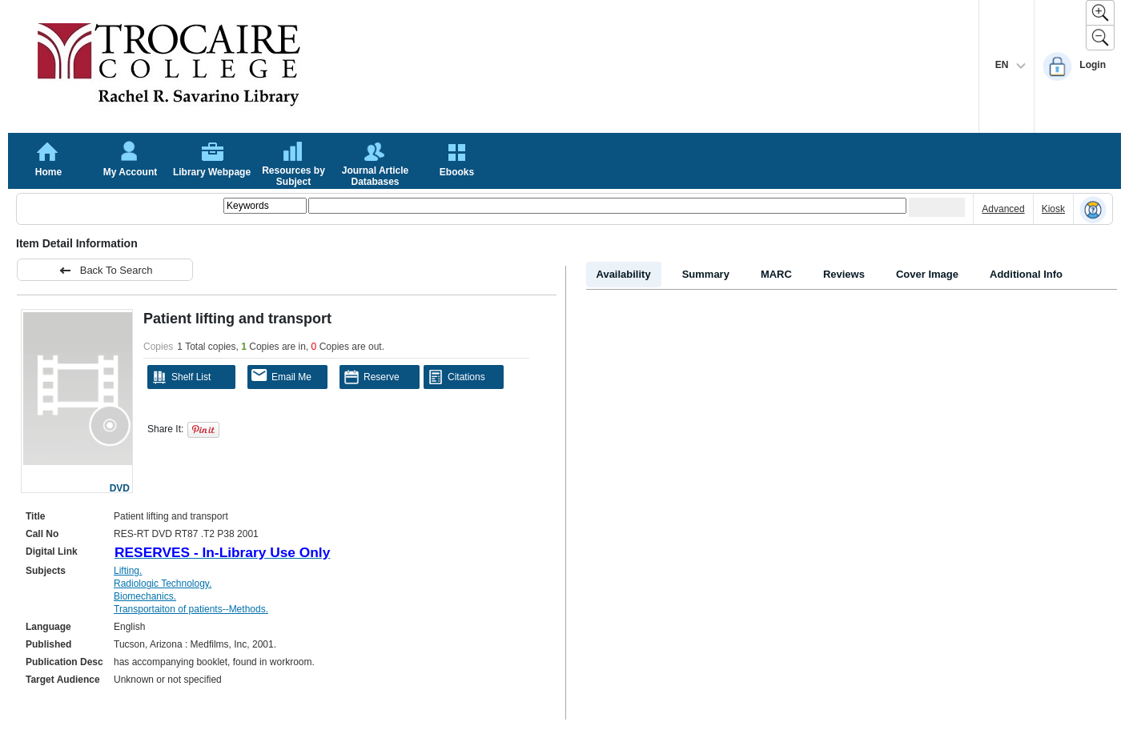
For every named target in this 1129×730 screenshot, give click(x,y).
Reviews (844, 274)
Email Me (281, 376)
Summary (705, 274)
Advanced (1003, 209)
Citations (456, 377)
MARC (776, 274)
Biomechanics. (145, 596)
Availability (624, 274)
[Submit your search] (937, 207)
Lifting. (128, 570)
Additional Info (1026, 274)
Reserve (372, 377)
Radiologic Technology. (162, 583)
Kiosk (1053, 209)
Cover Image (927, 274)
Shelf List (181, 377)
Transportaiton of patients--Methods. (191, 609)
